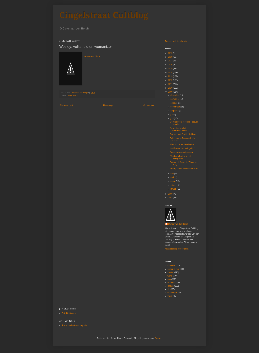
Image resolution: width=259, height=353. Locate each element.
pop (169, 279)
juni (172, 118)
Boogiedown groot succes (181, 152)
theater (170, 272)
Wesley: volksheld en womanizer (184, 168)
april (172, 177)
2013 (170, 76)
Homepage (108, 105)
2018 (170, 57)
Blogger (158, 338)
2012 (170, 80)
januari (173, 189)
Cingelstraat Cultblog (103, 15)
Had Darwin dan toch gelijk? (182, 148)
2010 (170, 88)
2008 (170, 194)
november (175, 99)
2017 (170, 61)
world (169, 276)
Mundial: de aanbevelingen (182, 144)
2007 (170, 198)
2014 (170, 72)
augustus (174, 111)
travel (169, 296)
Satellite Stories (68, 313)
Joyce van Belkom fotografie (74, 325)
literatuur (171, 282)
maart (173, 181)
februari (174, 185)
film (169, 289)
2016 (170, 65)
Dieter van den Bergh (178, 224)
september (175, 107)
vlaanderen (172, 293)
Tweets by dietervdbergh (176, 41)
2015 (170, 68)
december (175, 95)
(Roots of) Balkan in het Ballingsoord (180, 157)
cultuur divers (72, 95)
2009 (170, 92)
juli (171, 114)
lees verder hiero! (92, 56)
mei (172, 173)
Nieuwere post (66, 105)
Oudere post (148, 105)
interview (171, 266)
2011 (170, 84)
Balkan (170, 286)
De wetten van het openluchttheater (178, 129)
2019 (170, 53)
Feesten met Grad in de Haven (183, 134)
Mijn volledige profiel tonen (176, 249)
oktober (174, 103)
